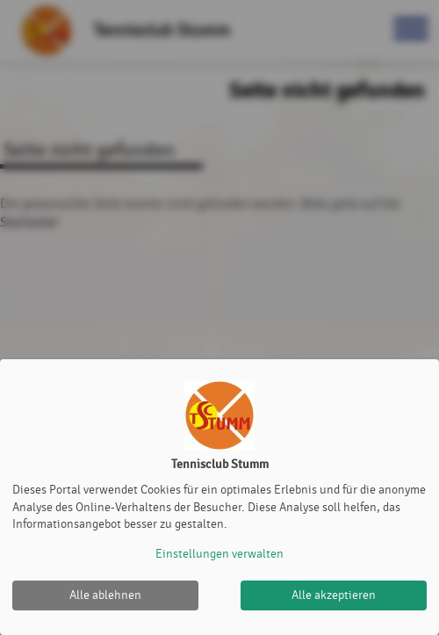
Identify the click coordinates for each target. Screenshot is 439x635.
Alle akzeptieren (333, 595)
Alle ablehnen (105, 595)
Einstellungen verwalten (219, 553)
